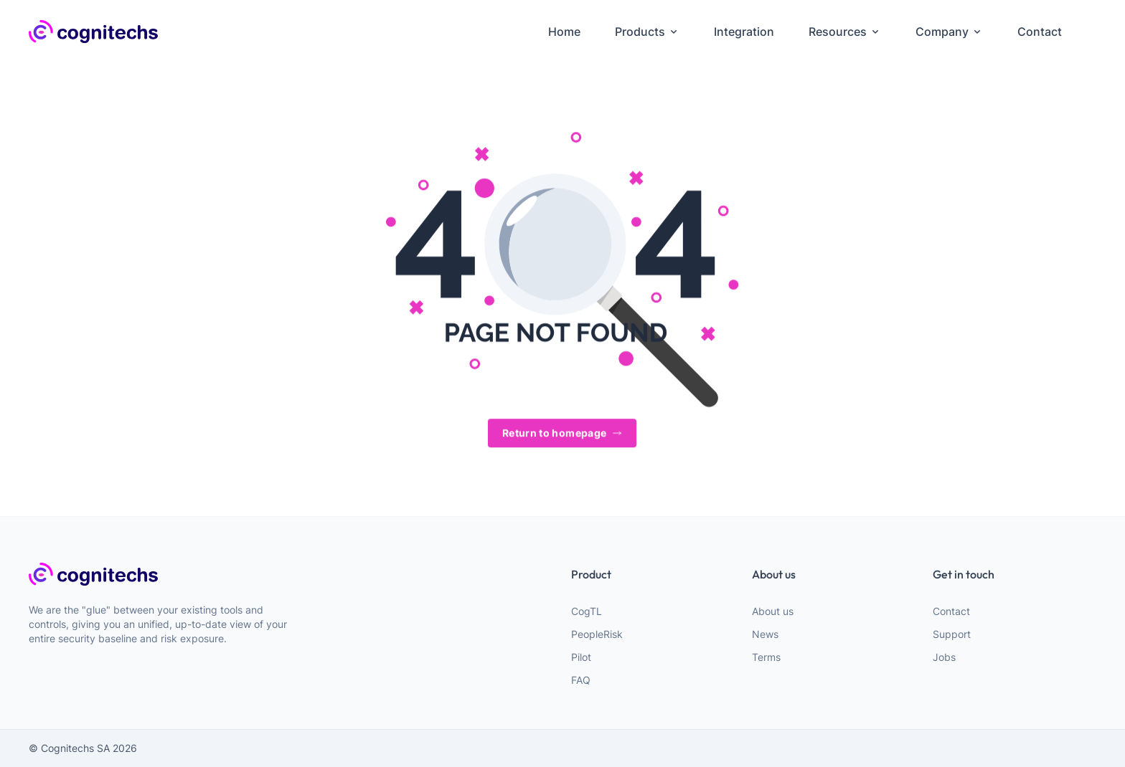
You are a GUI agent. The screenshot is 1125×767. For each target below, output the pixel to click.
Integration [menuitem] (744, 31)
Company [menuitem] (949, 31)
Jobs (944, 657)
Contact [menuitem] (1039, 31)
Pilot (581, 657)
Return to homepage (562, 433)
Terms (766, 657)
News (765, 634)
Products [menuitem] (647, 31)
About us (773, 611)
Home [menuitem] (564, 31)
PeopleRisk (597, 634)
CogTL (586, 611)
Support (952, 634)
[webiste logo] (166, 574)
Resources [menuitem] (845, 31)
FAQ (580, 680)
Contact (951, 611)
